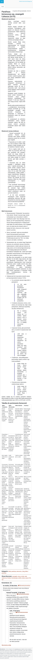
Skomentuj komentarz (24, 585)
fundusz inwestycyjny (12, 578)
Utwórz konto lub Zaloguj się (25, 1)
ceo (2, 579)
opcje (26, 578)
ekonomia (19, 571)
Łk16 (29, 578)
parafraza (13, 571)
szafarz (20, 578)
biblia (9, 571)
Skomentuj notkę (6, 645)
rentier (22, 576)
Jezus (19, 576)
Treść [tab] (2, 6)
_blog (23, 571)
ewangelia (14, 576)
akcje (23, 578)
